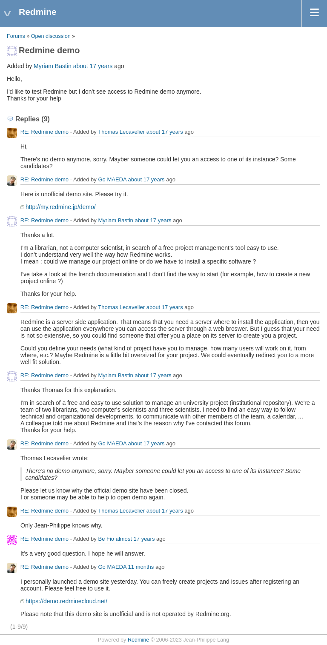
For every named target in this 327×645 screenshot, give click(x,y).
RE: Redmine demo (44, 132)
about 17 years (93, 66)
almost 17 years (135, 539)
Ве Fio (106, 539)
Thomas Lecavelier (121, 132)
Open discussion (51, 36)
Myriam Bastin (53, 66)
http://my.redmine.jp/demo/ (61, 207)
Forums (16, 36)
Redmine (138, 640)
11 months (141, 567)
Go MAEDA (112, 179)
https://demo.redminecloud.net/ (66, 601)
